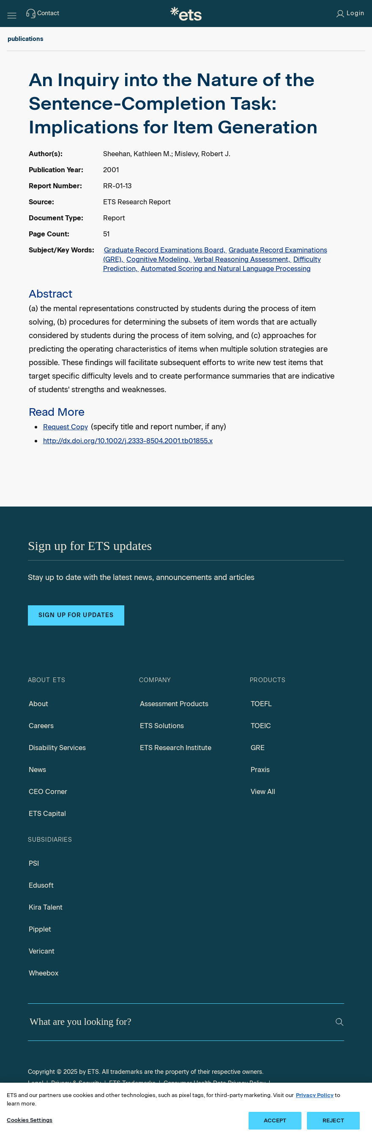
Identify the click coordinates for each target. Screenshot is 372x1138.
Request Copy (65, 427)
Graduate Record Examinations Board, (165, 250)
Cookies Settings (29, 1120)
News (37, 770)
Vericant (42, 951)
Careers (41, 726)
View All (263, 792)
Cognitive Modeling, (159, 259)
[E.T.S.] (186, 13)
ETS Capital (47, 814)
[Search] (339, 1022)
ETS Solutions (162, 726)
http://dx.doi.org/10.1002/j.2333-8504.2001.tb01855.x (128, 441)
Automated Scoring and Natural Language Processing (226, 269)
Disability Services (57, 748)
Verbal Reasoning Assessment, (243, 259)
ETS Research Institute (175, 748)
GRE (258, 748)
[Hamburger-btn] (12, 13)
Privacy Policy (315, 1095)
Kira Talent (46, 907)
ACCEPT (275, 1120)
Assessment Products (174, 704)
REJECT (333, 1120)
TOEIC (261, 726)
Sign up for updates (76, 615)
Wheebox (43, 973)
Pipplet (40, 929)
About (38, 704)
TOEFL (261, 704)
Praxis (260, 770)
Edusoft (41, 885)
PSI (34, 863)
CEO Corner (48, 792)
